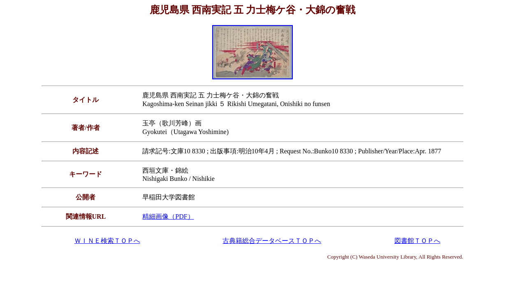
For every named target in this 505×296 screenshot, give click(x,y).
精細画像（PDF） (168, 216)
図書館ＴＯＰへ (417, 240)
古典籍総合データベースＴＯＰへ (271, 240)
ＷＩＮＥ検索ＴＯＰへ (107, 240)
